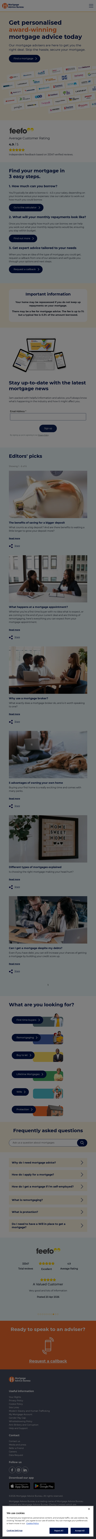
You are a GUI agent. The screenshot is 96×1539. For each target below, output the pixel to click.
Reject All (58, 1530)
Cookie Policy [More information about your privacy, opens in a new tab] (32, 1523)
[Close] (89, 1509)
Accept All (80, 1530)
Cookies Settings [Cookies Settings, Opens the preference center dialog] (14, 1530)
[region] (48, 1521)
